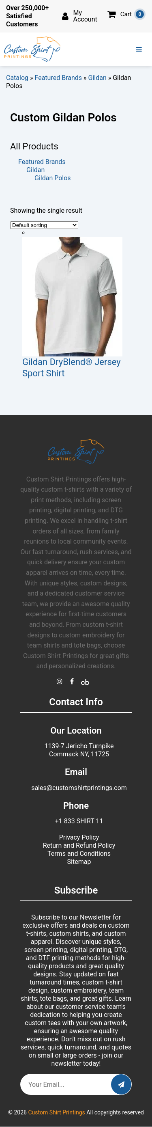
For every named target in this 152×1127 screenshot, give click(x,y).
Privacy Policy (79, 837)
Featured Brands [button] (42, 162)
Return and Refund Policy (79, 845)
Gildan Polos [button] (52, 178)
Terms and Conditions (79, 853)
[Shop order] (44, 225)
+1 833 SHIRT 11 (79, 821)
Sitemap (79, 862)
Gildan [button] (35, 170)
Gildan (97, 78)
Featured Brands (58, 78)
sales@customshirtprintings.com (79, 788)
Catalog (17, 78)
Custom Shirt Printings (56, 1112)
